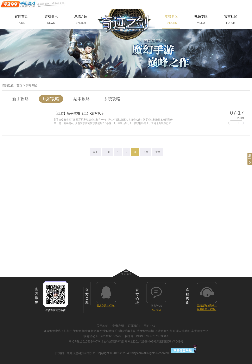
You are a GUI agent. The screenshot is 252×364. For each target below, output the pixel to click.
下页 (145, 152)
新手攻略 (20, 98)
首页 (19, 85)
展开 (249, 158)
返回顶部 (126, 274)
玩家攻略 (51, 98)
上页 (107, 152)
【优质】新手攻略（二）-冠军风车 (79, 113)
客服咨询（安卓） (207, 305)
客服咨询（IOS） (206, 309)
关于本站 (102, 325)
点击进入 (156, 309)
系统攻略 (112, 98)
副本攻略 (81, 98)
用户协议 (149, 325)
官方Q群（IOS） (106, 305)
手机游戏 (33, 4)
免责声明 (118, 325)
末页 (157, 152)
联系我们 (134, 325)
